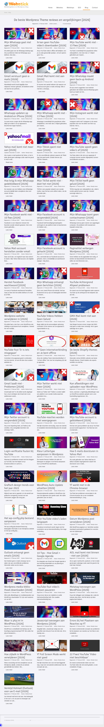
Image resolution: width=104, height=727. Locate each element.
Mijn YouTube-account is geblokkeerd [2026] (83, 419)
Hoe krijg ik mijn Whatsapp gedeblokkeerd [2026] (19, 182)
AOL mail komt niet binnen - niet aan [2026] (84, 554)
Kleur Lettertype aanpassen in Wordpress (50, 453)
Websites (59, 8)
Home (50, 8)
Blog (86, 8)
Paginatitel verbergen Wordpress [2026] (81, 250)
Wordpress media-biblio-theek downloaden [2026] (18, 588)
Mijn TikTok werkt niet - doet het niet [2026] (49, 182)
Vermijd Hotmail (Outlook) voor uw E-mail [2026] (18, 690)
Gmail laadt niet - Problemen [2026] (14, 385)
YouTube (92, 2)
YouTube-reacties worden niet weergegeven (50, 419)
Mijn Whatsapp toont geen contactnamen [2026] (84, 216)
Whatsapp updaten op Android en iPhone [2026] (18, 114)
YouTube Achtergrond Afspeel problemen (81, 284)
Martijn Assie (28, 48)
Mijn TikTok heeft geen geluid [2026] (82, 182)
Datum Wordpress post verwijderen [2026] (82, 520)
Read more (9, 162)
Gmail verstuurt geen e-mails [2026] (17, 78)
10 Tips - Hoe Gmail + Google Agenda (48, 554)
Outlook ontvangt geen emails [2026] (16, 554)
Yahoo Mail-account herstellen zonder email (17, 250)
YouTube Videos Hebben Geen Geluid (50, 317)
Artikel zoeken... (53, 23)
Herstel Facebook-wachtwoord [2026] (15, 284)
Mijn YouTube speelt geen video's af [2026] (84, 148)
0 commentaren (67, 23)
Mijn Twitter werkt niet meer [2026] (49, 385)
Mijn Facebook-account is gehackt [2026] (51, 250)
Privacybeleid (25, 720)
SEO (79, 8)
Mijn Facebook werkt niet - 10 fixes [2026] (18, 216)
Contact (95, 8)
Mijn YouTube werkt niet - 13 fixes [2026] (84, 44)
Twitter (95, 2)
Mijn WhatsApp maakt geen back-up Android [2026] (82, 79)
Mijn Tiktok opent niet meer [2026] (49, 148)
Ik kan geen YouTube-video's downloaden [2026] (51, 44)
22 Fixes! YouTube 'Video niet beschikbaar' (83, 656)
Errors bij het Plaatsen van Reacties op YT (84, 622)
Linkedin (98, 2)
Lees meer (9, 58)
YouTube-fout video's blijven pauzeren (48, 588)
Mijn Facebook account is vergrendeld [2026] (51, 216)
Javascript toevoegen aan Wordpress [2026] (51, 622)
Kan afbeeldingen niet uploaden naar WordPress (84, 385)
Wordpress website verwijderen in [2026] (16, 317)
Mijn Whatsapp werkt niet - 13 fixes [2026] (52, 114)
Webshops (70, 8)
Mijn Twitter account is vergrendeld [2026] (16, 419)
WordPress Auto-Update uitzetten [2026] (50, 486)
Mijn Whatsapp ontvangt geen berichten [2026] (50, 284)
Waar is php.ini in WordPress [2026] (14, 622)
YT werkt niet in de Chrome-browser (80, 486)
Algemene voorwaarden (37, 720)
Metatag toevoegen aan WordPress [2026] (83, 588)
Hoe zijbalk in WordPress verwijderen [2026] (17, 656)
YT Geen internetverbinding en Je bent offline (52, 351)
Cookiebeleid (18, 720)
